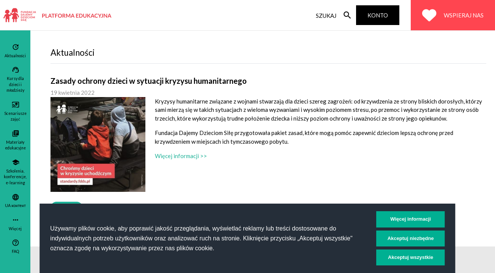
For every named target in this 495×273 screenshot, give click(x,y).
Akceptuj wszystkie (410, 257)
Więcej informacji (410, 219)
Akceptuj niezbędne (411, 238)
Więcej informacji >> (181, 155)
